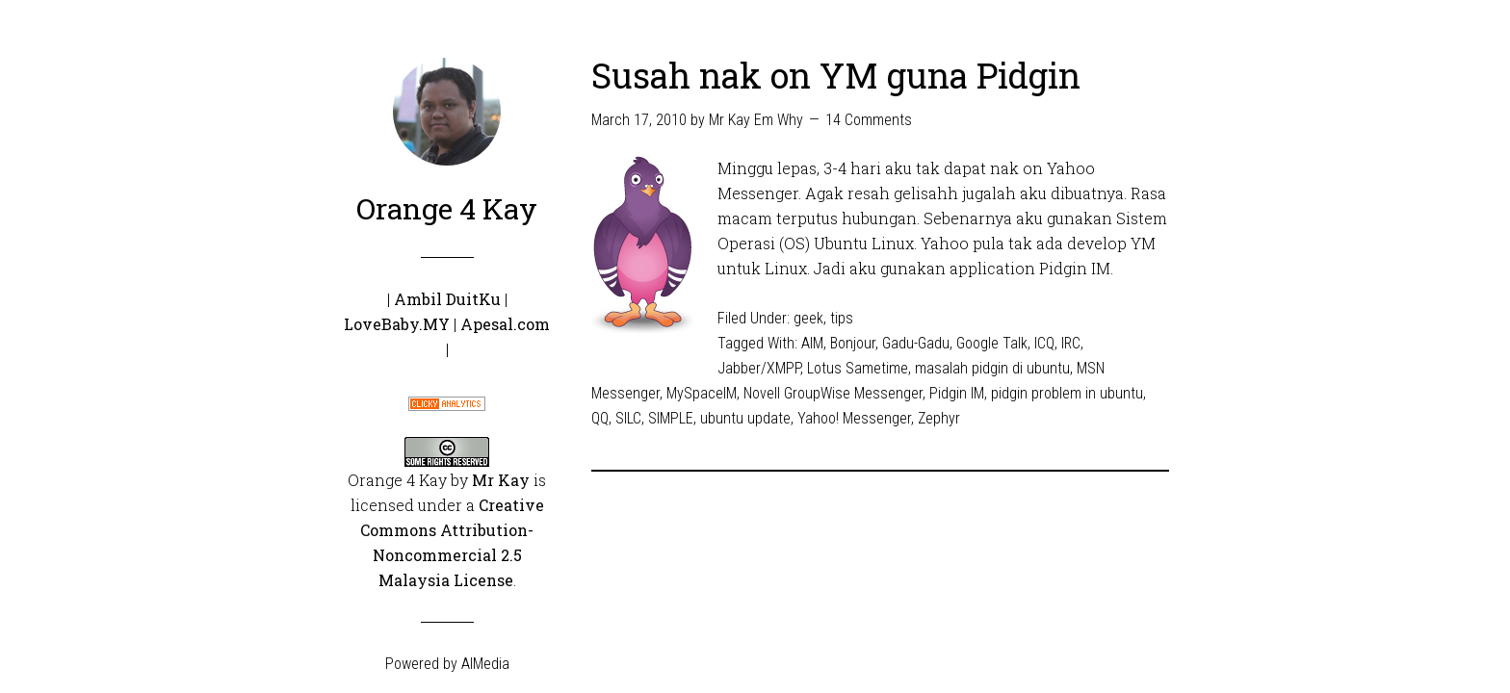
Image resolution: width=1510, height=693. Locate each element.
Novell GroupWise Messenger (833, 393)
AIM (812, 343)
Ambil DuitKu (447, 299)
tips (841, 318)
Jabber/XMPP (758, 368)
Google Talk (992, 343)
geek (808, 318)
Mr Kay (501, 480)
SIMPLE (670, 418)
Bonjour (852, 343)
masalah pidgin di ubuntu (992, 368)
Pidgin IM (956, 393)
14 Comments (868, 120)
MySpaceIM (701, 393)
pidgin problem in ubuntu (1067, 393)
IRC (1070, 343)
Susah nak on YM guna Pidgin (835, 75)
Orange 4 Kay (446, 208)
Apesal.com (505, 324)
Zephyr (939, 418)
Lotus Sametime (857, 368)
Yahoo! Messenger (854, 418)
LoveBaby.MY (397, 324)
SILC (628, 418)
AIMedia (485, 663)
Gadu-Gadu (916, 343)
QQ (600, 418)
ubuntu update (745, 418)
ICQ (1044, 343)
